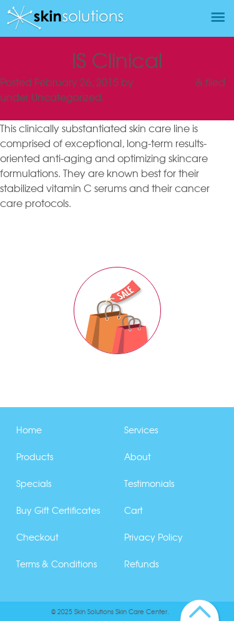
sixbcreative (164, 81)
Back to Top (200, 610)
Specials (33, 483)
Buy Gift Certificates (58, 510)
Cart (133, 510)
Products (34, 456)
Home (29, 429)
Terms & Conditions (56, 563)
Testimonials (149, 483)
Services (141, 429)
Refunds (141, 563)
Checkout (37, 537)
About (137, 456)
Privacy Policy (153, 537)
